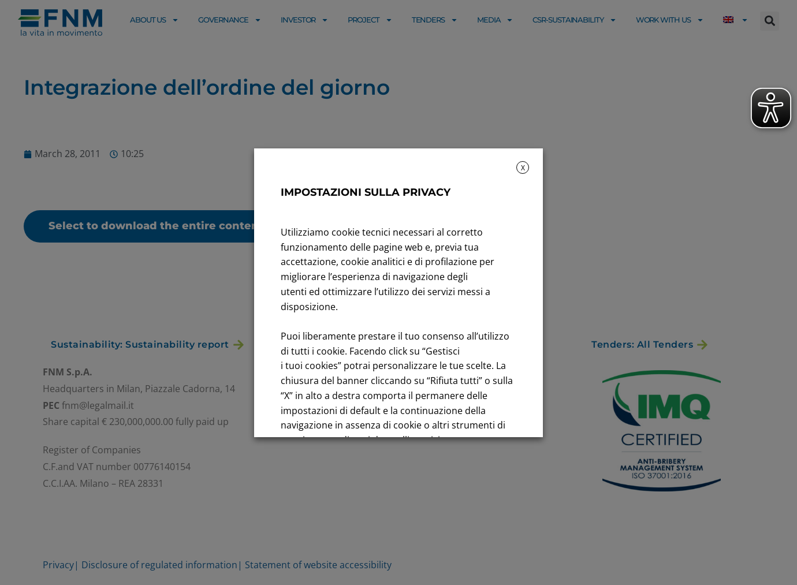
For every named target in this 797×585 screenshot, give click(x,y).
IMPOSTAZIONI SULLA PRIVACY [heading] (365, 192)
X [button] (523, 168)
